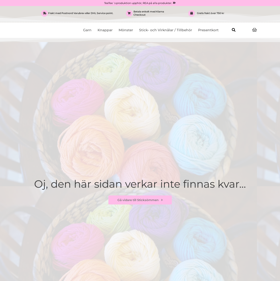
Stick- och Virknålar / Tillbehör (165, 30)
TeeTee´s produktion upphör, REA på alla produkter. (138, 3)
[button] (233, 30)
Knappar (105, 30)
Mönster (126, 30)
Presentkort (208, 30)
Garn (87, 30)
